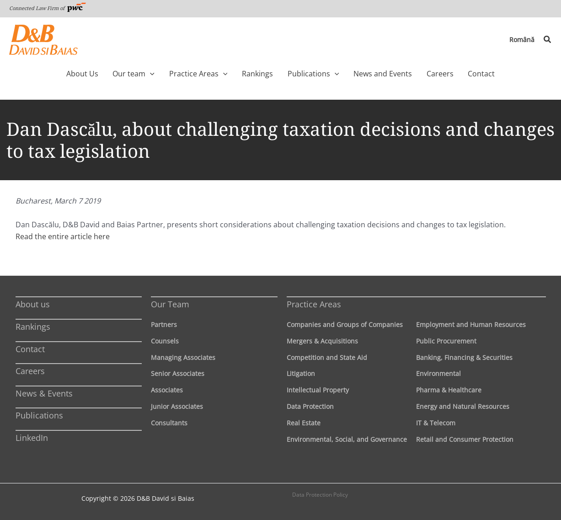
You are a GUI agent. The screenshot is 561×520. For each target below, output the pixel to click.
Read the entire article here (63, 236)
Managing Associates (183, 357)
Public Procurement (446, 341)
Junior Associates (177, 406)
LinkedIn (32, 437)
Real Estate (304, 422)
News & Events (44, 393)
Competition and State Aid (327, 357)
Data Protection (310, 406)
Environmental (438, 373)
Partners (164, 324)
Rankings (33, 326)
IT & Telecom (435, 422)
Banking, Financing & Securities (464, 357)
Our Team (170, 304)
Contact (30, 348)
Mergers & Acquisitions (322, 341)
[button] (548, 40)
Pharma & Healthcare (448, 390)
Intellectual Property (318, 390)
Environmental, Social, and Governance (347, 439)
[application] (163, 73)
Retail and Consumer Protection (464, 439)
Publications (39, 415)
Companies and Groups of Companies (345, 324)
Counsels (165, 341)
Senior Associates (177, 373)
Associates (167, 390)
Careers (30, 370)
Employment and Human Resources (471, 324)
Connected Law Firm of (47, 8)
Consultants (169, 422)
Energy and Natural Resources (462, 406)
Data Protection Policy (320, 495)
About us (33, 304)
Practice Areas (314, 304)
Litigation (301, 373)
